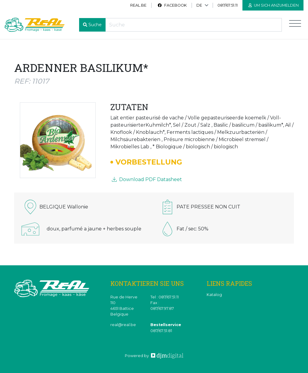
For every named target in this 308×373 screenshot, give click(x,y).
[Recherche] (193, 25)
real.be (138, 5)
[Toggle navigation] (295, 25)
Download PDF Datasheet (147, 179)
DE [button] (199, 5)
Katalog (214, 294)
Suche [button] (95, 24)
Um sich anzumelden (273, 5)
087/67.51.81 (161, 330)
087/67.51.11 (227, 5)
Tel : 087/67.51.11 (164, 297)
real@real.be (123, 324)
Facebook (172, 5)
